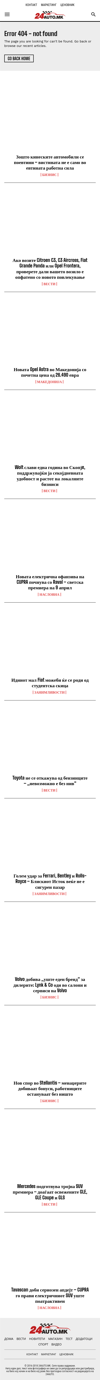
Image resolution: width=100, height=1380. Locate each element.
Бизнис (49, 174)
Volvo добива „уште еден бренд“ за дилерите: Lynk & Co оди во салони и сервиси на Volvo (50, 984)
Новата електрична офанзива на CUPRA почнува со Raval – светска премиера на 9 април (50, 582)
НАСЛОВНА (49, 594)
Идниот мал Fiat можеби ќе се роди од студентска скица (50, 682)
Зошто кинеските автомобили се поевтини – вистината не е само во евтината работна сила (50, 162)
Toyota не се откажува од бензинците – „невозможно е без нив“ (49, 780)
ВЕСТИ (49, 284)
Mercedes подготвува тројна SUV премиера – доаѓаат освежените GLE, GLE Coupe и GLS (50, 1191)
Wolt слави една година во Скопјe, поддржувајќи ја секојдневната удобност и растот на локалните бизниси (50, 475)
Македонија (49, 381)
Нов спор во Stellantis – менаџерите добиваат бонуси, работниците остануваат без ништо (50, 1088)
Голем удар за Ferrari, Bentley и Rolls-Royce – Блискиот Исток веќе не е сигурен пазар (50, 881)
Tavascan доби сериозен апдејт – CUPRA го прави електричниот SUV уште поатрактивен (50, 1295)
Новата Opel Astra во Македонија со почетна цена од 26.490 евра (50, 372)
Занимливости (49, 692)
